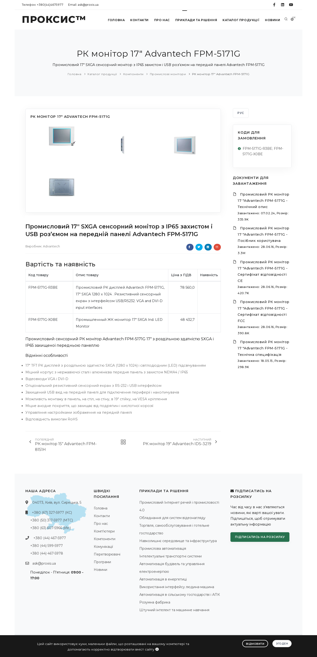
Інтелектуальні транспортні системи (170, 556)
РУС (240, 113)
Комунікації (103, 546)
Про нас (162, 20)
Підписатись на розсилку (260, 537)
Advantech (51, 246)
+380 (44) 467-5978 (46, 553)
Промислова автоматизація (162, 548)
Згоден (282, 643)
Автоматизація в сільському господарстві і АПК (179, 594)
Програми (102, 562)
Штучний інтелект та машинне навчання (174, 610)
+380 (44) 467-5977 (49, 538)
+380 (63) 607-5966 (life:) (50, 528)
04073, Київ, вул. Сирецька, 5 (56, 502)
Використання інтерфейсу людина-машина (176, 587)
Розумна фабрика (154, 602)
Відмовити (255, 643)
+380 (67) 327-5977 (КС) (52, 512)
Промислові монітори (168, 74)
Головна (115, 20)
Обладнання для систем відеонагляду (172, 518)
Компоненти (133, 74)
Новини (272, 20)
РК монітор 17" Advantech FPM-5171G (220, 74)
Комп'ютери (104, 531)
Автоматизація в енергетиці (163, 579)
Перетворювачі (107, 554)
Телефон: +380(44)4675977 (42, 4)
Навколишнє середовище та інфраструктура (178, 541)
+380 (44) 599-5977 (46, 546)
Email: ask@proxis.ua (83, 4)
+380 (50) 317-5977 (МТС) (51, 520)
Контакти (139, 20)
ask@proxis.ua (44, 563)
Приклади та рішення (196, 20)
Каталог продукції (241, 20)
